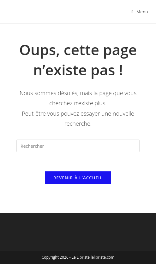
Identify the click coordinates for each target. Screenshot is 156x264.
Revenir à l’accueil (78, 178)
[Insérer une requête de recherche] (78, 146)
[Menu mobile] (140, 11)
